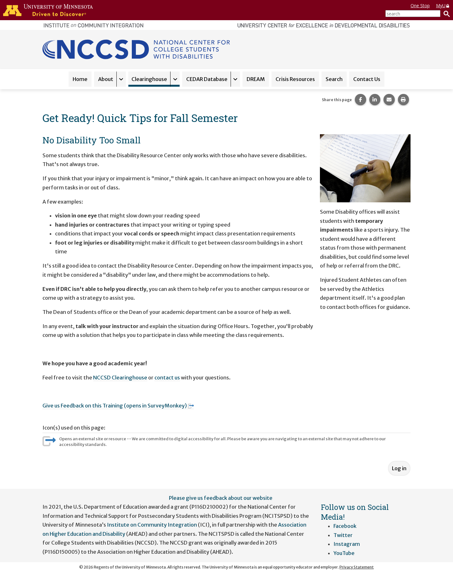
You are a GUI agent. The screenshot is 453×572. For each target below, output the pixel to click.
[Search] (445, 13)
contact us (167, 377)
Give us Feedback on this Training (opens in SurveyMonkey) (118, 405)
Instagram (346, 544)
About (105, 79)
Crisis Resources (295, 79)
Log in (399, 468)
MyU (443, 6)
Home (80, 79)
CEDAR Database (206, 79)
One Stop (420, 6)
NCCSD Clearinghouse (120, 377)
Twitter (343, 535)
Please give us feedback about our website (220, 498)
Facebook (344, 526)
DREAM (256, 79)
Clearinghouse (149, 79)
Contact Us (366, 79)
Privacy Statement (356, 567)
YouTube (344, 553)
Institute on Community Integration (152, 525)
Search (334, 79)
